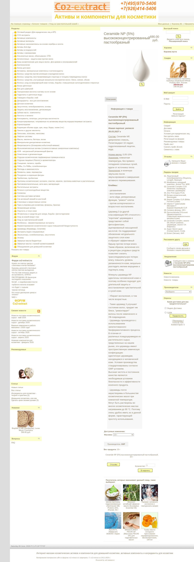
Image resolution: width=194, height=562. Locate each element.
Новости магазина (171, 277)
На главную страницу (20, 24)
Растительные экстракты (27, 187)
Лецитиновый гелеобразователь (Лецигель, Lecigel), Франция (179, 178)
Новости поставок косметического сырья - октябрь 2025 (25, 331)
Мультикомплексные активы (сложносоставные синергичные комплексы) (48, 148)
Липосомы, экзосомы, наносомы (30, 133)
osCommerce (109, 560)
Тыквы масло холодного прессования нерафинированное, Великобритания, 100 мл (149, 535)
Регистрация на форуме (174, 139)
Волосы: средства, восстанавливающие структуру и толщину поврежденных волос (52, 77)
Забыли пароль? (178, 116)
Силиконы (21, 193)
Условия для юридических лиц (177, 134)
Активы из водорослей (26, 50)
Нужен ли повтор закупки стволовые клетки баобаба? (23, 264)
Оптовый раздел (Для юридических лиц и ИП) (36, 32)
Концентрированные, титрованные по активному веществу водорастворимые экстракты (54, 121)
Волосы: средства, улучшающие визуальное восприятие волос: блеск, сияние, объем (53, 80)
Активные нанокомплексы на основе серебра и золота (40, 44)
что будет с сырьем (20, 287)
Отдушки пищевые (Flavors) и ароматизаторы (36, 160)
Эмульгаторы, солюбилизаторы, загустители (36, 235)
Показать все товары (20, 250)
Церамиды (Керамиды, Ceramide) (31, 229)
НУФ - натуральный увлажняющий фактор (35, 151)
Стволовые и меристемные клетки (31, 202)
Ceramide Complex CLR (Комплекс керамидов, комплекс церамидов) (177, 189)
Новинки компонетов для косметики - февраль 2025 (22, 341)
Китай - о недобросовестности (24, 282)
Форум (15, 256)
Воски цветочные (24, 86)
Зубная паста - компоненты (28, 113)
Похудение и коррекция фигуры (30, 175)
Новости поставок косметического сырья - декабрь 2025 (25, 321)
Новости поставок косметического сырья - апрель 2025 (25, 336)
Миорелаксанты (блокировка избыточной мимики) (38, 145)
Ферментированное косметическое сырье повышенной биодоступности (47, 226)
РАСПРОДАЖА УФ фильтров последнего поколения (24, 278)
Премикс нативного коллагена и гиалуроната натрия (149, 504)
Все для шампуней (25, 89)
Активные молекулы (25, 41)
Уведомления (170, 257)
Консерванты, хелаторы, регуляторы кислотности (38, 119)
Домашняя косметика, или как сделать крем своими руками (24, 399)
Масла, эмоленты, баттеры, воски (31, 139)
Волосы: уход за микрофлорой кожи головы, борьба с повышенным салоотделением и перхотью (58, 83)
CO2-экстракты (23, 35)
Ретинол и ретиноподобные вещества (33, 190)
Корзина (168, 48)
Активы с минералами (26, 53)
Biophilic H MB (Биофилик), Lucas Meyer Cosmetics (26, 429)
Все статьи (16, 390)
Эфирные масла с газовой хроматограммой (35, 244)
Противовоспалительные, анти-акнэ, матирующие (38, 184)
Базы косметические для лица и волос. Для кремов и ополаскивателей (47, 62)
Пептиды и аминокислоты (28, 169)
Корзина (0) (177, 24)
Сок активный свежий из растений (31, 199)
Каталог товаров (39, 24)
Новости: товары (171, 280)
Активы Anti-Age (24, 47)
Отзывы (168, 157)
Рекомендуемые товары (174, 142)
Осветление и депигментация (29, 154)
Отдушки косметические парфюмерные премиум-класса (41, 157)
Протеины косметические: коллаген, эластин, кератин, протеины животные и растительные (55, 181)
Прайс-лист (169, 144)
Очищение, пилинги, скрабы (29, 163)
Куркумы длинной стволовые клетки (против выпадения (24, 269)
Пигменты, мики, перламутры (29, 172)
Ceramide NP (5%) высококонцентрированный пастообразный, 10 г (132, 456)
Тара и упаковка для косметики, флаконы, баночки (38, 205)
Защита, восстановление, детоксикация (34, 110)
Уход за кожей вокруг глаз (28, 217)
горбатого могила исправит (23, 285)
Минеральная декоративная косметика (33, 142)
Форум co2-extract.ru (22, 260)
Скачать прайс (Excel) (173, 147)
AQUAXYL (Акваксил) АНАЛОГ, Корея (113, 532)
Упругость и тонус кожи (27, 211)
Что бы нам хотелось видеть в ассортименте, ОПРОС (24, 274)
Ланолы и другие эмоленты (28, 130)
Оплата (167, 131)
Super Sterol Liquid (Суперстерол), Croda (176, 230)
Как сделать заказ (171, 136)
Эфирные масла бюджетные (29, 241)
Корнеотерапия (23, 124)
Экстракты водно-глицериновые (30, 232)
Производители (171, 287)
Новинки (16, 408)
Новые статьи (17, 387)
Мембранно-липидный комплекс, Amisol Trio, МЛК (178, 183)
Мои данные (163, 24)
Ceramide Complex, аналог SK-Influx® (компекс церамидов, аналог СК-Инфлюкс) (178, 224)
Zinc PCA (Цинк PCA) (176, 193)
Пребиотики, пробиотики (27, 178)
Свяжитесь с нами (171, 149)
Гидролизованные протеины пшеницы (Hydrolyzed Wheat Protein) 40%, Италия (178, 81)
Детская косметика (25, 104)
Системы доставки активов (28, 196)
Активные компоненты (26, 38)
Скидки (167, 58)
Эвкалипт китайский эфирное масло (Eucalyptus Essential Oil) (131, 505)
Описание (111, 99)
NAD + (14, 297)
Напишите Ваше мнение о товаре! (179, 162)
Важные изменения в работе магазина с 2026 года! (23, 326)
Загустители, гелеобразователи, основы (34, 107)
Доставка (168, 128)
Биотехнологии (23, 65)
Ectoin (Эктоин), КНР (175, 233)
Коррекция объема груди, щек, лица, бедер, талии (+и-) (40, 127)
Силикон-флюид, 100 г (176, 210)
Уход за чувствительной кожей (63, 24)
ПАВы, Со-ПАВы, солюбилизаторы (32, 166)
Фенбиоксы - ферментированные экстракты (35, 223)
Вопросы (16, 439)
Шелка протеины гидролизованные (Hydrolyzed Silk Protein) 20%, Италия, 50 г (113, 506)
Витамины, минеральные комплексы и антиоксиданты (40, 71)
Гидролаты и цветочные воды (29, 95)
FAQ (13, 443)
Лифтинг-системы (24, 136)
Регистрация (178, 114)
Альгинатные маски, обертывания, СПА (34, 56)
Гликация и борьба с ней (27, 98)
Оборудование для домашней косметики (34, 247)
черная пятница (18, 290)
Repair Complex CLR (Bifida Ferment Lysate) (178, 200)
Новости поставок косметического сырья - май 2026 (25, 316)
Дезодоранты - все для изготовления (32, 101)
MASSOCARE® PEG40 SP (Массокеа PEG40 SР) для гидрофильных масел (131, 535)
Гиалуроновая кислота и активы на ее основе (36, 92)
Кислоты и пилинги (25, 116)
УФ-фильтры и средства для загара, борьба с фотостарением (43, 214)
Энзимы (20, 238)
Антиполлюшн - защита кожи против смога (35, 59)
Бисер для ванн (23, 68)
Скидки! (167, 126)
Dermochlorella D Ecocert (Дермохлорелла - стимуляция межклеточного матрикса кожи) (178, 215)
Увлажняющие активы (26, 208)
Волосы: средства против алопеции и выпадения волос (40, 74)
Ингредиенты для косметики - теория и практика (23, 394)
